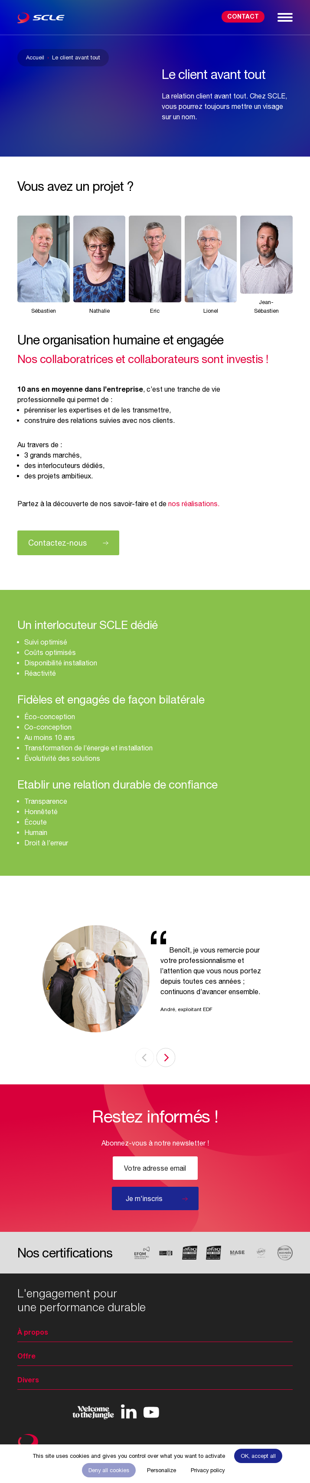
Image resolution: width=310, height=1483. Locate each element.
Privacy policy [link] (208, 1470)
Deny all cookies (108, 1470)
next (165, 1057)
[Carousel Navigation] (155, 1057)
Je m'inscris (144, 1198)
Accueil (35, 57)
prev (144, 1057)
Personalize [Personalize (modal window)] (161, 1470)
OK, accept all (258, 1456)
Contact (243, 16)
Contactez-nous (57, 542)
